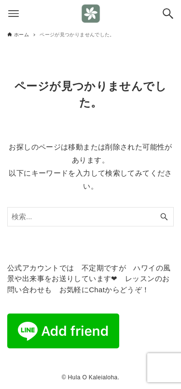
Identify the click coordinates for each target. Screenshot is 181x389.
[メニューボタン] (13, 13)
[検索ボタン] (168, 13)
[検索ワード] (90, 216)
